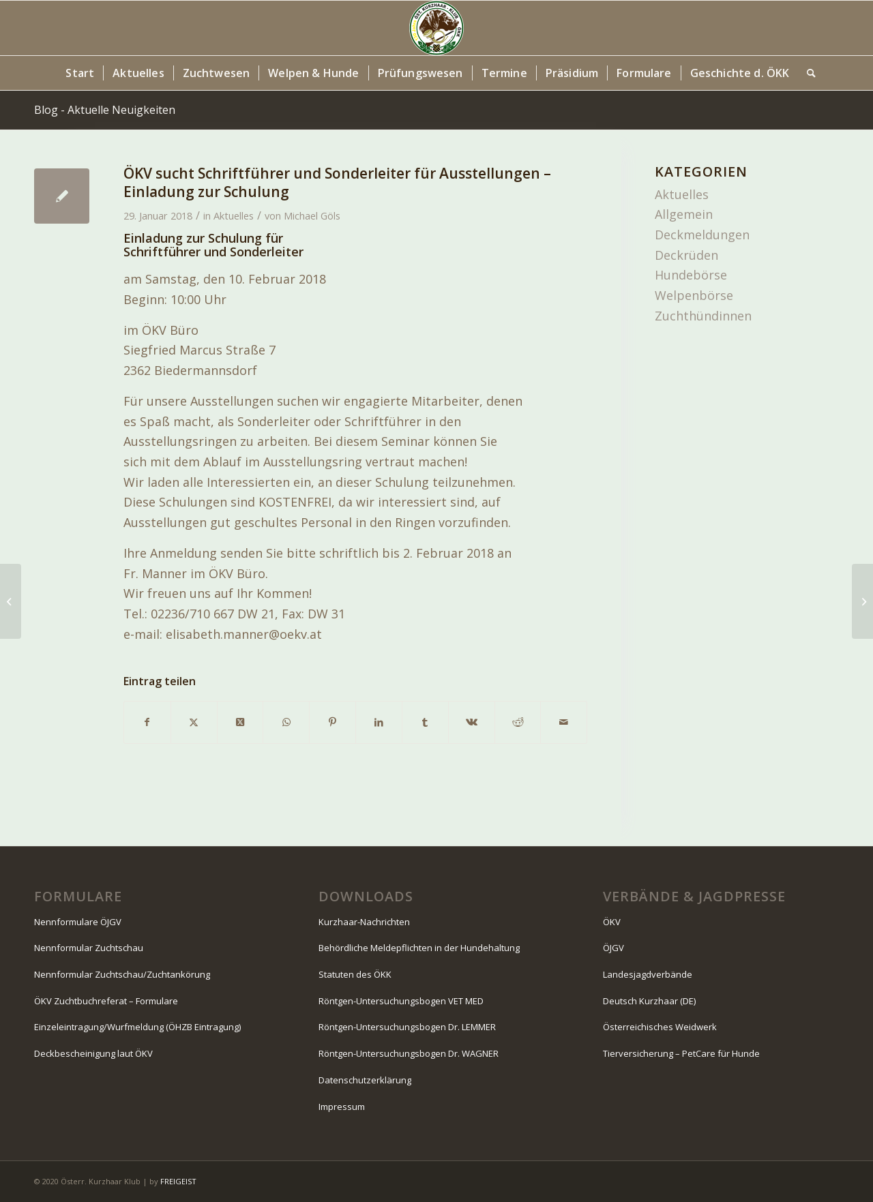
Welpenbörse (694, 295)
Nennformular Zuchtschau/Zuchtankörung (122, 974)
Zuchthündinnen (703, 315)
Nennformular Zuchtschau (88, 948)
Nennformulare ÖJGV (77, 922)
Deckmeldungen (702, 234)
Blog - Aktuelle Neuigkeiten (104, 109)
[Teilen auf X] (194, 722)
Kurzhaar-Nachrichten (364, 922)
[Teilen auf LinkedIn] (379, 722)
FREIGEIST (178, 1181)
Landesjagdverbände (647, 974)
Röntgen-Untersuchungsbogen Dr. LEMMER (407, 1027)
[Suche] (807, 73)
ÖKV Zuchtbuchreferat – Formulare (106, 1001)
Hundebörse (691, 275)
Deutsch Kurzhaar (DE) (649, 1001)
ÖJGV (613, 948)
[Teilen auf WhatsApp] (286, 722)
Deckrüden (686, 255)
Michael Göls (312, 215)
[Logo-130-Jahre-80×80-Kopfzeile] (436, 28)
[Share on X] (240, 722)
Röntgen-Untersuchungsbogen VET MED (401, 1001)
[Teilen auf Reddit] (518, 722)
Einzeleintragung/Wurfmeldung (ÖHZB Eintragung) (137, 1027)
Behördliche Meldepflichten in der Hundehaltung (419, 948)
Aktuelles (233, 215)
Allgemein (684, 214)
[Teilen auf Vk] (471, 722)
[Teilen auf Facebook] (147, 722)
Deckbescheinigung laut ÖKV (93, 1053)
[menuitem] (80, 73)
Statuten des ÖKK (355, 974)
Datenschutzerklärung (365, 1080)
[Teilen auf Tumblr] (425, 722)
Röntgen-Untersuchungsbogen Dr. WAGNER (409, 1053)
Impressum (342, 1106)
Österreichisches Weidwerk (660, 1027)
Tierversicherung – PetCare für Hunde (681, 1053)
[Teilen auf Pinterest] (332, 722)
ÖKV (612, 922)
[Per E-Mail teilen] (564, 722)
